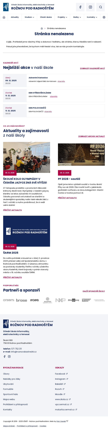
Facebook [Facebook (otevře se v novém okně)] (60, 373)
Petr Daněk (61, 421)
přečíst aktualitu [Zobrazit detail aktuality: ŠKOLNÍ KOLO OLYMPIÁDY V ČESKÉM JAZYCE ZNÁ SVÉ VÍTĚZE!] (12, 210)
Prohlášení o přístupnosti (15, 404)
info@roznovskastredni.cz (23, 351)
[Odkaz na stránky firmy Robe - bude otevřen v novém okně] (34, 300)
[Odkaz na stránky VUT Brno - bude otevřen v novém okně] (86, 300)
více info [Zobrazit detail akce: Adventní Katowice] (61, 81)
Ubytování (8, 384)
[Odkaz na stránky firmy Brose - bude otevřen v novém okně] (21, 300)
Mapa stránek (9, 426)
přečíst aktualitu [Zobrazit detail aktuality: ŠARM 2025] (12, 277)
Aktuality (15, 17)
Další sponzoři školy (94, 291)
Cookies (43, 426)
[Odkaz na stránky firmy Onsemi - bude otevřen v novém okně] (8, 300)
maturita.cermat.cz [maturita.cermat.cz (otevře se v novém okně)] (64, 409)
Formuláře (8, 389)
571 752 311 (16, 348)
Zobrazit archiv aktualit (91, 136)
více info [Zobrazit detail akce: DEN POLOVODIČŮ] (48, 111)
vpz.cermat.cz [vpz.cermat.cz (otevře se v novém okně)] (62, 404)
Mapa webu (9, 399)
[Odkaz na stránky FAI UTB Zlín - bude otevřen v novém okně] (99, 300)
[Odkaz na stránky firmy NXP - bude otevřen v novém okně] (60, 300)
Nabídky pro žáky (11, 379)
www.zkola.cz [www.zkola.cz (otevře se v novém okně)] (61, 399)
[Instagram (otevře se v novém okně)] (90, 7)
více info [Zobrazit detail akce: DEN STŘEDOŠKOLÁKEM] (53, 96)
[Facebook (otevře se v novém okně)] (80, 7)
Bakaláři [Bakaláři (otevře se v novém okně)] (59, 384)
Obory (6, 373)
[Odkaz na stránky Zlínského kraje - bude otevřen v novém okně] (73, 300)
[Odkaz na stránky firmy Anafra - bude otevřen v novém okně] (47, 300)
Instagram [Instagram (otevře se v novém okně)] (60, 379)
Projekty (61, 17)
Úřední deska (46, 17)
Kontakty (91, 17)
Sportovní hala (10, 394)
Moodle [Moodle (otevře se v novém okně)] (59, 394)
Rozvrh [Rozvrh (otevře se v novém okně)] (58, 389)
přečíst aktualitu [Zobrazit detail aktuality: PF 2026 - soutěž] (67, 197)
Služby (76, 17)
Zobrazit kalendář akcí (92, 68)
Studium (28, 17)
